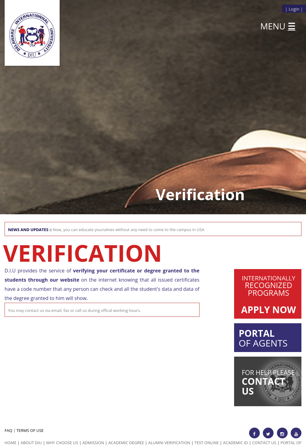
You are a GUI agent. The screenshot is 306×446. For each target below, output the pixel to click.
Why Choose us (62, 442)
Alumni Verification (169, 442)
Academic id (235, 442)
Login (294, 9)
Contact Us (264, 442)
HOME (11, 442)
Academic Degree (126, 442)
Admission (93, 442)
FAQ (8, 430)
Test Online (207, 442)
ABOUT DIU (31, 442)
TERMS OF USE (30, 430)
